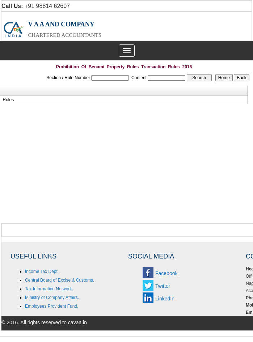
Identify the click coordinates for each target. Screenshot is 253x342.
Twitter (162, 286)
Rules (8, 99)
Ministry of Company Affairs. (52, 297)
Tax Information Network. (49, 288)
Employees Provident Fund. (51, 306)
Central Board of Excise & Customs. (59, 280)
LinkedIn (164, 299)
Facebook (166, 273)
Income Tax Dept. (42, 271)
